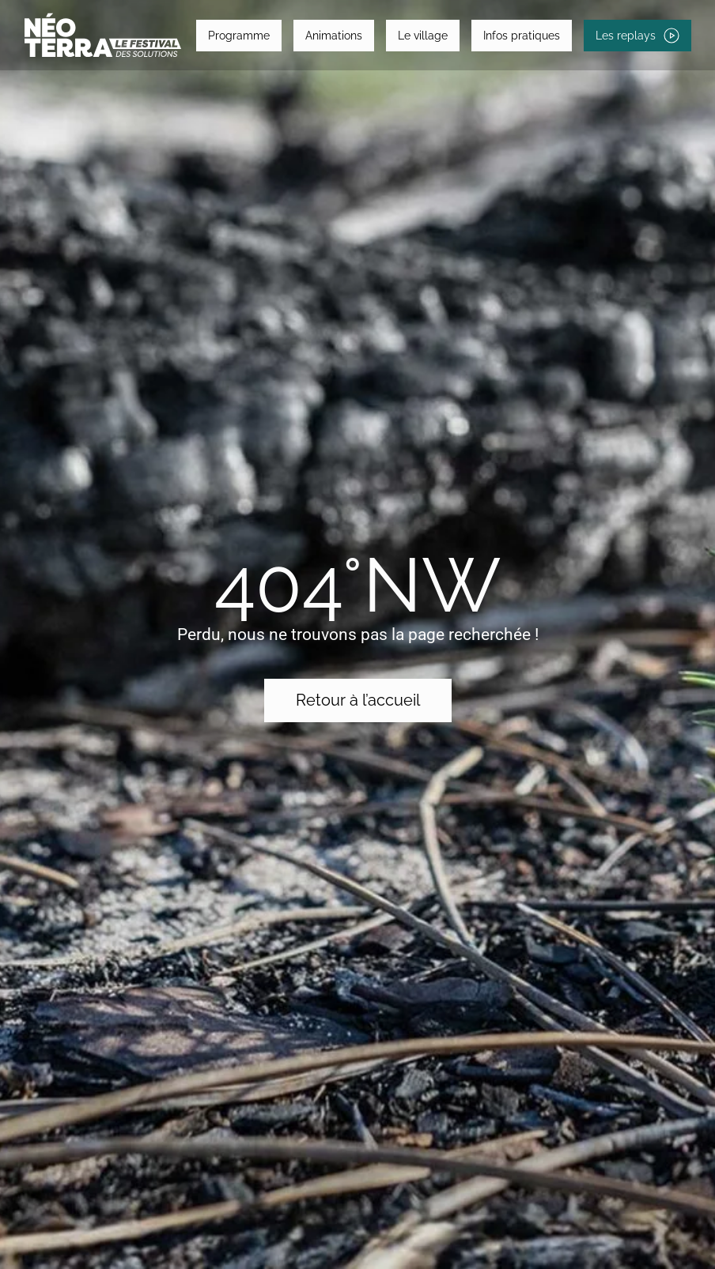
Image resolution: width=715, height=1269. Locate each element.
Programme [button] (239, 35)
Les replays (637, 35)
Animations (333, 35)
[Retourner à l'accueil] (103, 35)
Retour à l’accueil (358, 700)
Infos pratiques (521, 35)
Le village (423, 35)
